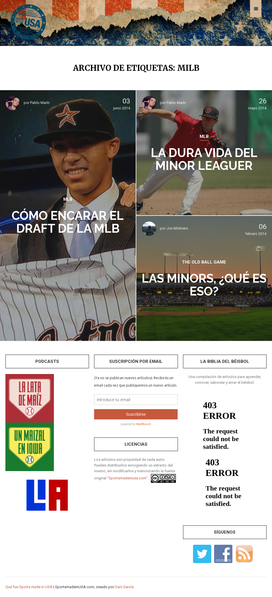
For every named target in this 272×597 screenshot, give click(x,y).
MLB (67, 199)
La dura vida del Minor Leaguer (204, 159)
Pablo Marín (40, 102)
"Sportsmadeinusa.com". (127, 478)
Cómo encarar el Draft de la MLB (68, 222)
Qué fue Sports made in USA (28, 587)
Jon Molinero (177, 228)
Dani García (124, 587)
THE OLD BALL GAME (204, 262)
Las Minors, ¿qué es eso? (204, 285)
